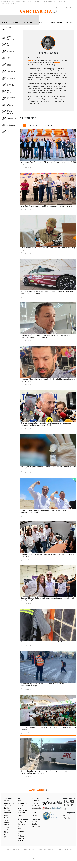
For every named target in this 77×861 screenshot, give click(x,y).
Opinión (51, 23)
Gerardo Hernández (10, 64)
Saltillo (24, 23)
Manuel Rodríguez (10, 105)
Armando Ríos (11, 51)
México (33, 23)
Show (59, 23)
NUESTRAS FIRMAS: (6, 29)
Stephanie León (11, 71)
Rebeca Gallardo (9, 91)
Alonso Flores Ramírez (11, 98)
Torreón (31, 60)
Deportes (69, 23)
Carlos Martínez (9, 44)
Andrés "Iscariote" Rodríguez (10, 112)
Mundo (42, 23)
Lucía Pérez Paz (11, 118)
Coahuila (14, 23)
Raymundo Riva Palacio (10, 85)
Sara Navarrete (11, 78)
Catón (8, 132)
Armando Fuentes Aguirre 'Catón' (11, 38)
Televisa (57, 63)
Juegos (5, 23)
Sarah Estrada (11, 125)
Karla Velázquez (10, 58)
